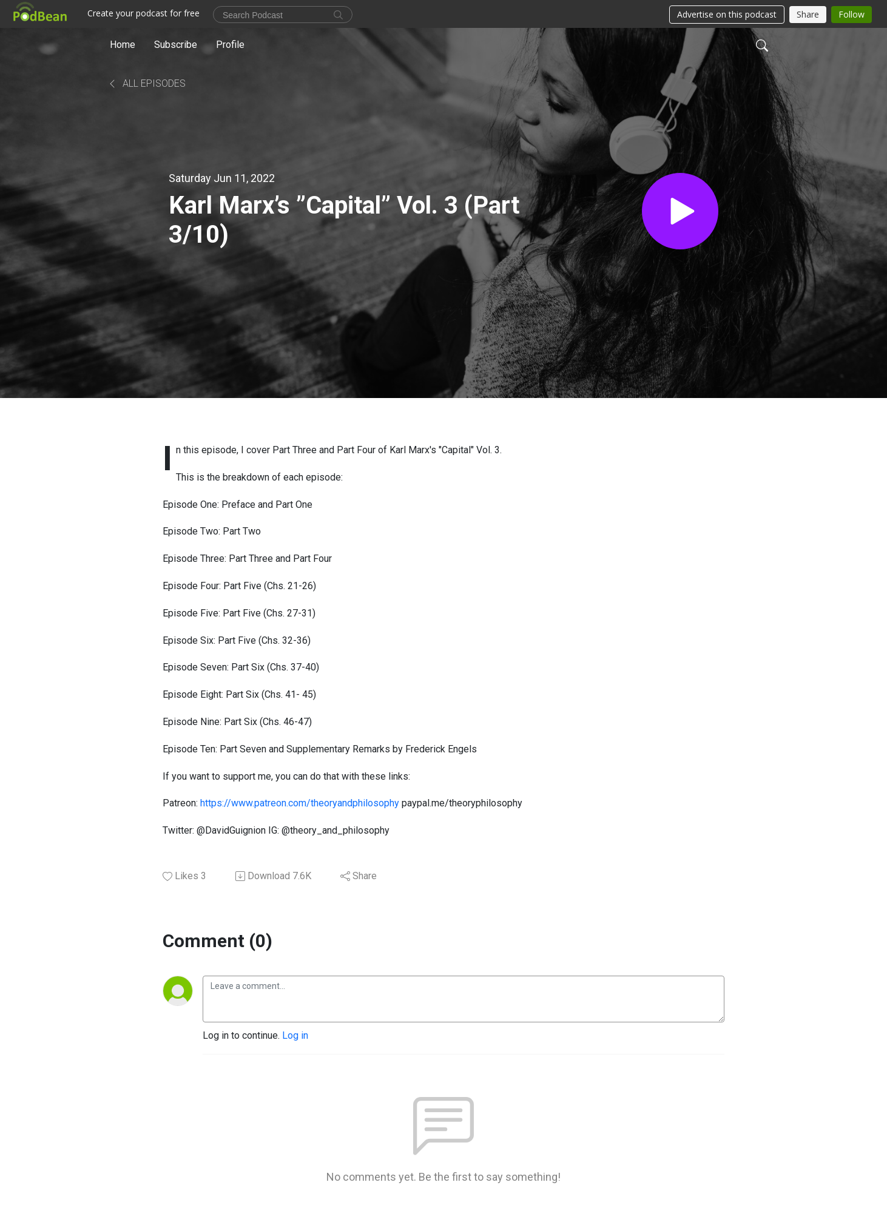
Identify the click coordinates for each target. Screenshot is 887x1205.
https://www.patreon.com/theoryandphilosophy (299, 803)
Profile (230, 44)
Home (122, 44)
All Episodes (146, 83)
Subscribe (175, 44)
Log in (295, 1035)
